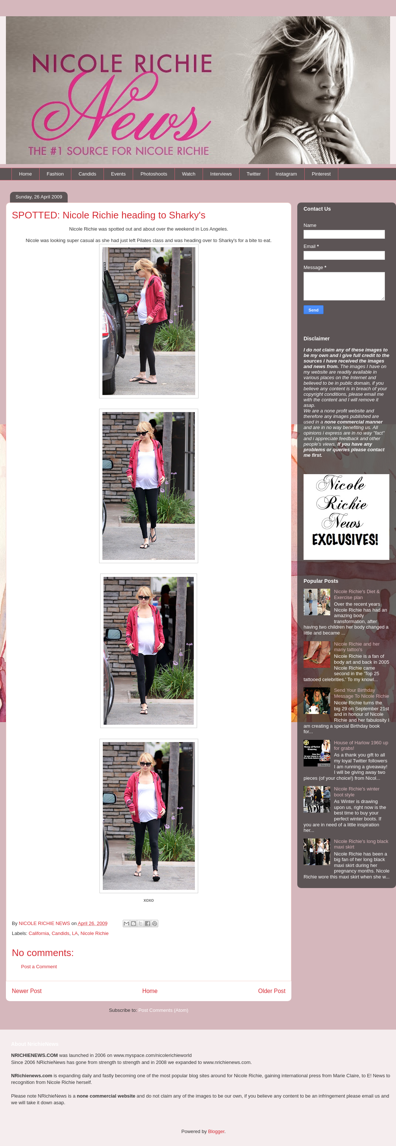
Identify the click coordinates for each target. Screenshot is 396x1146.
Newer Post (27, 991)
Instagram (286, 174)
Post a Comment (39, 966)
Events (118, 174)
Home (25, 174)
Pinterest (321, 174)
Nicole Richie (95, 933)
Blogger (216, 1131)
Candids (87, 174)
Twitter (254, 174)
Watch (188, 174)
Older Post (271, 991)
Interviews (221, 174)
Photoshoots (154, 174)
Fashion (55, 174)
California (39, 933)
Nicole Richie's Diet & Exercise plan (357, 594)
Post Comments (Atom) (163, 1010)
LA (75, 933)
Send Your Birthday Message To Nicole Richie (361, 693)
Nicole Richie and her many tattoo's (357, 647)
